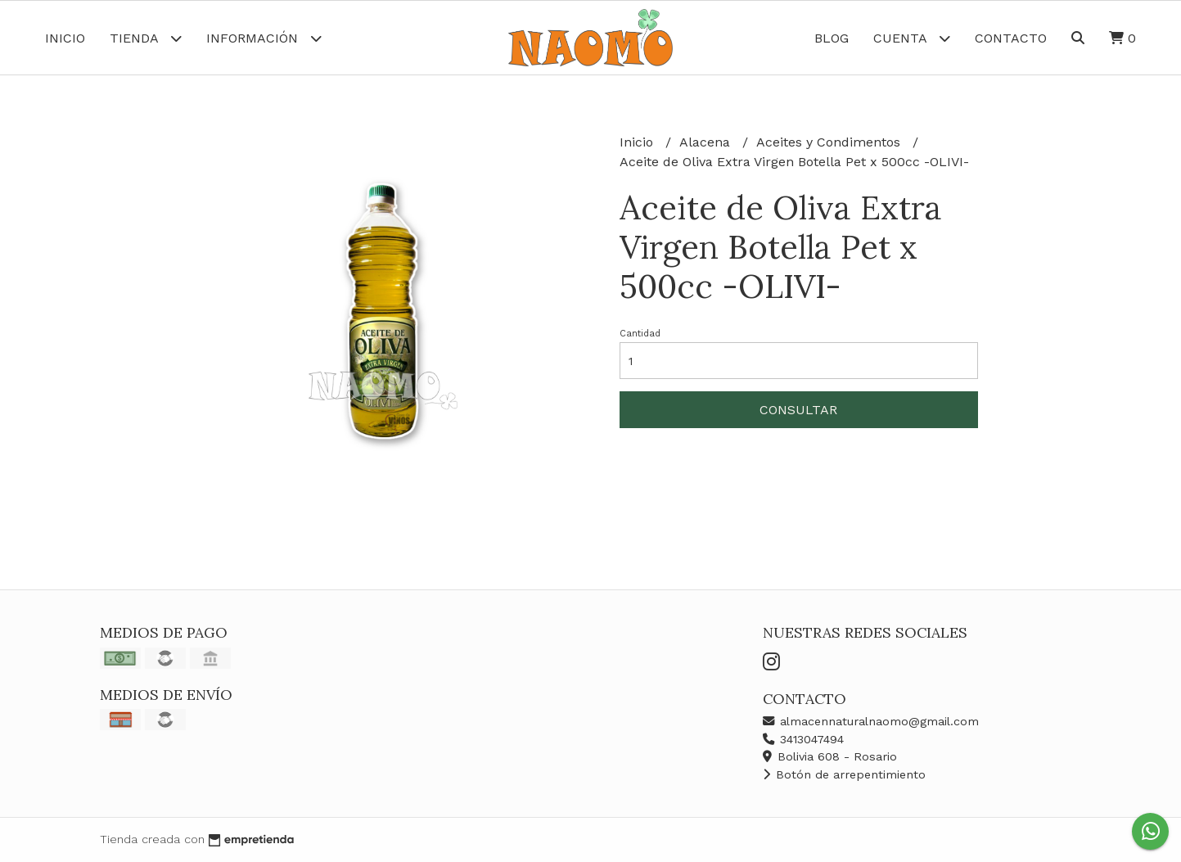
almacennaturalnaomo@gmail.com (871, 721)
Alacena (706, 142)
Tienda (146, 38)
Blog (831, 38)
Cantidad (640, 333)
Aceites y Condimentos (830, 142)
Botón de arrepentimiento (844, 774)
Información (264, 38)
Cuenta (911, 38)
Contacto (1011, 38)
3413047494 (803, 739)
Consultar (798, 409)
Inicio (65, 38)
